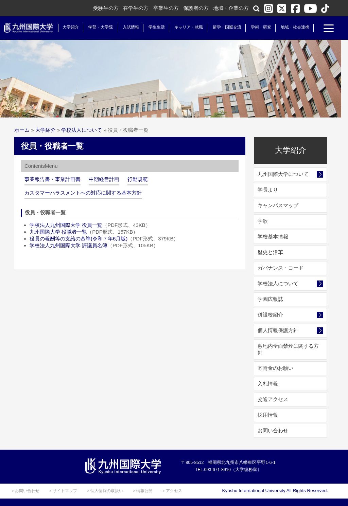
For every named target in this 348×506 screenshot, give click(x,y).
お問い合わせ (273, 430)
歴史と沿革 (270, 252)
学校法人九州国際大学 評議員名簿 (68, 245)
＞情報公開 (142, 490)
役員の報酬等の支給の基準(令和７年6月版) (78, 238)
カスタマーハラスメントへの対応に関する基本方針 (83, 193)
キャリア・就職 (187, 27)
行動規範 (137, 179)
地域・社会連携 (293, 27)
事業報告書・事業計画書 (52, 179)
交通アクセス (273, 399)
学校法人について (81, 130)
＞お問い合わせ (25, 490)
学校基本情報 (273, 236)
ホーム (22, 130)
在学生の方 (136, 8)
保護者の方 (196, 8)
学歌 (263, 221)
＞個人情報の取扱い (104, 490)
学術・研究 (259, 27)
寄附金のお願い (275, 368)
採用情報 (268, 415)
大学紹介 (69, 27)
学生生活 (155, 27)
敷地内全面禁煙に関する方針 (288, 349)
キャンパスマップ (278, 205)
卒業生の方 (166, 8)
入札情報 (268, 383)
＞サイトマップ (63, 490)
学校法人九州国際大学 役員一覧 (66, 225)
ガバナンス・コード (280, 268)
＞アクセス (172, 490)
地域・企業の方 (231, 8)
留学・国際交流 (225, 27)
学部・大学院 (99, 27)
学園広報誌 (270, 299)
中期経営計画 (104, 179)
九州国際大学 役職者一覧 (58, 232)
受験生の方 (106, 8)
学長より (268, 190)
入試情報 (129, 27)
